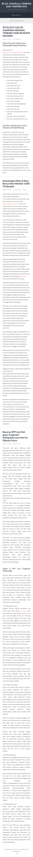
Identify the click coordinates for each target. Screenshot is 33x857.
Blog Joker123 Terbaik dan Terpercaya (16, 5)
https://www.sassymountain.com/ (13, 52)
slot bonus (23, 276)
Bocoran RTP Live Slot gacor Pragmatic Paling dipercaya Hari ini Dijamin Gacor (15, 436)
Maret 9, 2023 (7, 39)
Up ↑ (17, 853)
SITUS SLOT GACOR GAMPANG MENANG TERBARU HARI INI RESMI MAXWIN (16, 31)
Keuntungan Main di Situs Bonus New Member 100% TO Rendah (16, 183)
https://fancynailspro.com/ (11, 204)
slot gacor (23, 611)
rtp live (15, 505)
